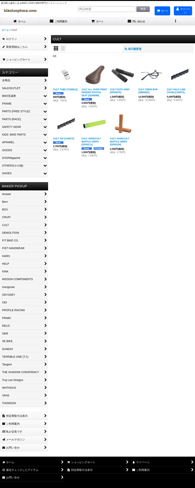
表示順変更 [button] (133, 48)
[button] (175, 21)
